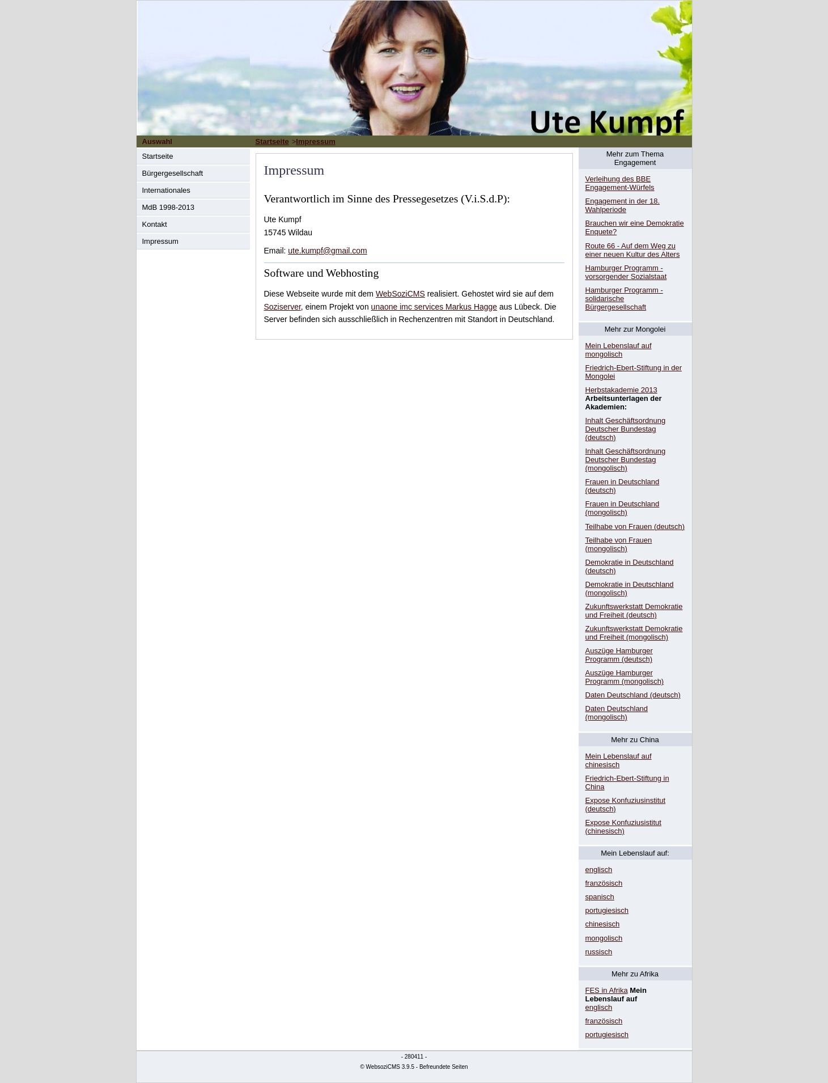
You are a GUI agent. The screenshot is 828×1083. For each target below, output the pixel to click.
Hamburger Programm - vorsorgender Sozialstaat (626, 272)
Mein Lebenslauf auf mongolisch (618, 349)
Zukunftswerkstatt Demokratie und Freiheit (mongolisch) (634, 632)
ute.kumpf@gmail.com (327, 250)
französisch (604, 883)
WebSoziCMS (400, 293)
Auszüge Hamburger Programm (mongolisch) (624, 677)
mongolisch (604, 938)
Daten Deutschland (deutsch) (633, 695)
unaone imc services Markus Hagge (434, 306)
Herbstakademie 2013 (621, 390)
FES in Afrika (606, 990)
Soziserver (282, 306)
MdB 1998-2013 (168, 207)
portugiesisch (607, 910)
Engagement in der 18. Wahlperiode (622, 205)
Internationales (166, 190)
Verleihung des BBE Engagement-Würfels (620, 183)
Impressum (160, 241)
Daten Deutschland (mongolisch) (616, 712)
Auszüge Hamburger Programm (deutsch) (619, 654)
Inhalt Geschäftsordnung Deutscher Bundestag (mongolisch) (625, 459)
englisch (599, 869)
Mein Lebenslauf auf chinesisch (618, 760)
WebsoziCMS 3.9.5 (390, 1067)
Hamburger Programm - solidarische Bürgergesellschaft (624, 298)
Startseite (157, 156)
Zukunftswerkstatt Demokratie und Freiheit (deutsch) (634, 610)
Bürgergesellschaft (172, 173)
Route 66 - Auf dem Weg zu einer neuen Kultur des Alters (632, 250)
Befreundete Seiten (443, 1067)
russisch (599, 951)
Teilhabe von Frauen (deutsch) (635, 526)
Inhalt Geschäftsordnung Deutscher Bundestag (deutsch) (625, 429)
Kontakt (154, 224)
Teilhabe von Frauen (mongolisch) (618, 544)
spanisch (599, 896)
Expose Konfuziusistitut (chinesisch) (623, 826)
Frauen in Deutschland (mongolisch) (622, 508)
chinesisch (602, 924)
